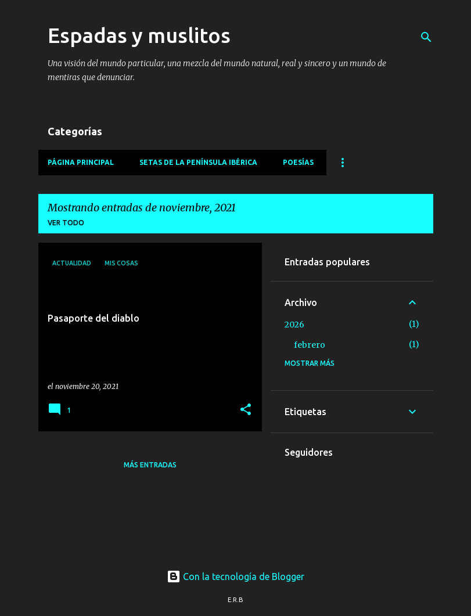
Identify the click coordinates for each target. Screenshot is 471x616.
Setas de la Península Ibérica (198, 162)
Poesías (298, 162)
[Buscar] (426, 37)
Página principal (81, 162)
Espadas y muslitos (139, 35)
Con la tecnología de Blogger (235, 576)
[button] (246, 410)
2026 (294, 324)
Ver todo (66, 222)
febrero (309, 345)
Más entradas (150, 465)
